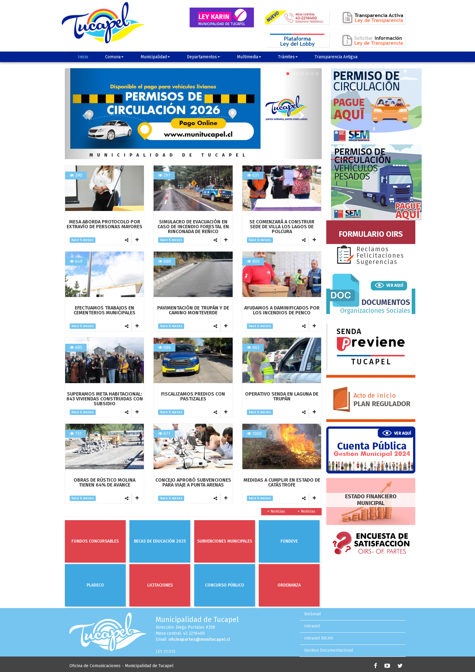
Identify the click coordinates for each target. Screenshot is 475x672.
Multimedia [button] (249, 56)
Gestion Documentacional (328, 650)
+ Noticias (306, 511)
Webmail (312, 614)
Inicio (83, 56)
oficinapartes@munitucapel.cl (199, 639)
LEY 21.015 (165, 651)
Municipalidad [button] (155, 56)
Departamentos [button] (203, 56)
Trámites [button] (288, 56)
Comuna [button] (114, 56)
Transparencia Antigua (336, 56)
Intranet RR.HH (318, 638)
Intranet (312, 626)
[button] (84, 113)
